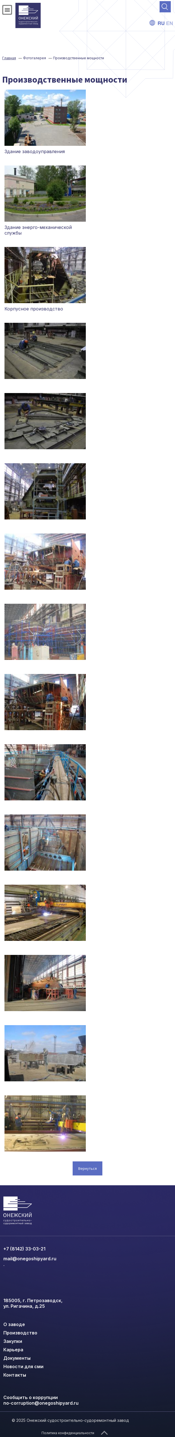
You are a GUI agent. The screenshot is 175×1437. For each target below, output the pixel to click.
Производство (20, 1333)
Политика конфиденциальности (68, 1433)
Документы (17, 1358)
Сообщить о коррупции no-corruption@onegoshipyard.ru (41, 1400)
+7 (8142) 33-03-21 (24, 1249)
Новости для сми (23, 1366)
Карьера (13, 1349)
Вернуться (87, 1168)
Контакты (14, 1375)
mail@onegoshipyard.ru (29, 1258)
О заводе (14, 1324)
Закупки (12, 1341)
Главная (9, 58)
